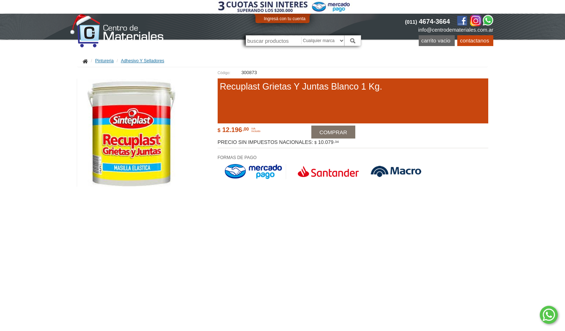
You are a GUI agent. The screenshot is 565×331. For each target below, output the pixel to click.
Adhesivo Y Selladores (142, 60)
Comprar (334, 139)
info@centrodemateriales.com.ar (455, 30)
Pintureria (104, 60)
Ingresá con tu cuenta (284, 18)
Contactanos (474, 40)
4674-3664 (427, 21)
